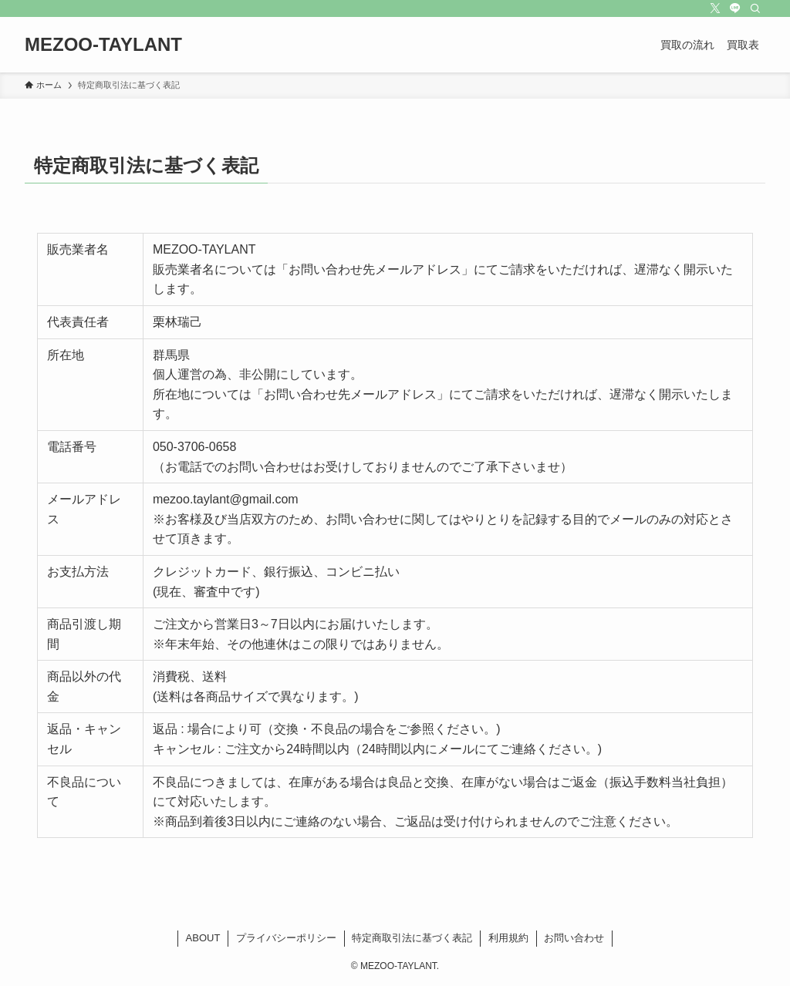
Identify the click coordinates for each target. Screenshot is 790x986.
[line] (735, 8)
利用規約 (508, 938)
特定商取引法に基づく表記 (412, 938)
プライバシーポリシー (286, 938)
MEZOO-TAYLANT (103, 44)
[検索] (755, 8)
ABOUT (203, 938)
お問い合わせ (574, 938)
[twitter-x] (715, 8)
